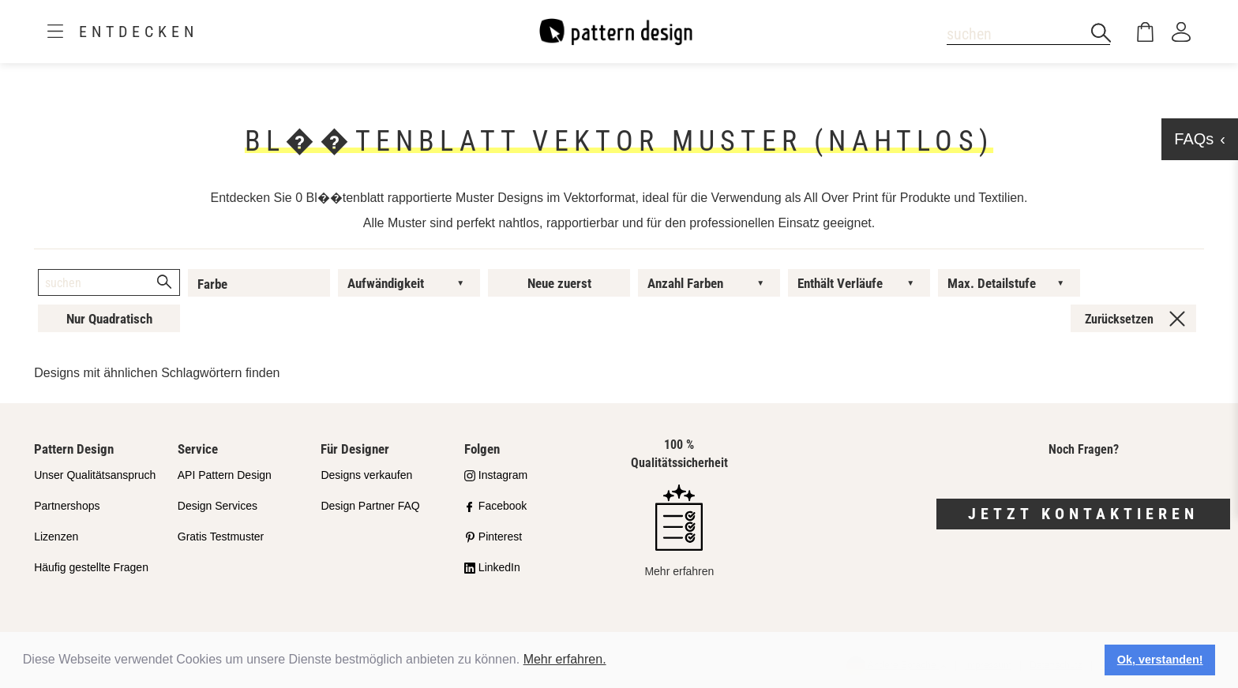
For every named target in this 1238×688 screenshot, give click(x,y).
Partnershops (66, 505)
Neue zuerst (559, 283)
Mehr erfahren (679, 530)
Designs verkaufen (366, 475)
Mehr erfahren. (564, 659)
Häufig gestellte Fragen (91, 567)
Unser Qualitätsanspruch (95, 475)
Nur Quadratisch (109, 319)
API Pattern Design (225, 475)
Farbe (212, 284)
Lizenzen (56, 536)
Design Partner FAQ (370, 505)
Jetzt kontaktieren (1083, 513)
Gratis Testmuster (221, 536)
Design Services (217, 505)
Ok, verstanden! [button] (1160, 659)
